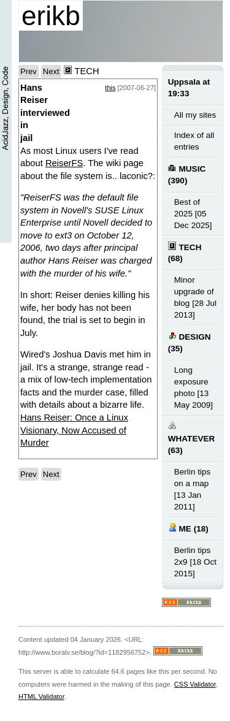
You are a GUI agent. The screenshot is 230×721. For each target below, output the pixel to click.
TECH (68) (185, 253)
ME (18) (188, 528)
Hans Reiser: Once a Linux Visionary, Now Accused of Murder (74, 430)
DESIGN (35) (189, 342)
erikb (50, 16)
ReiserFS (64, 163)
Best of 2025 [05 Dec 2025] (193, 213)
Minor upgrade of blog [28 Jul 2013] (195, 297)
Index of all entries (194, 141)
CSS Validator (195, 684)
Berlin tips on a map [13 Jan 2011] (192, 489)
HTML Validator (41, 696)
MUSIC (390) (186, 174)
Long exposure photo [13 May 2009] (193, 387)
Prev (28, 71)
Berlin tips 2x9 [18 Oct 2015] (195, 562)
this (110, 87)
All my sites (195, 115)
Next (51, 71)
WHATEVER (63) (191, 438)
